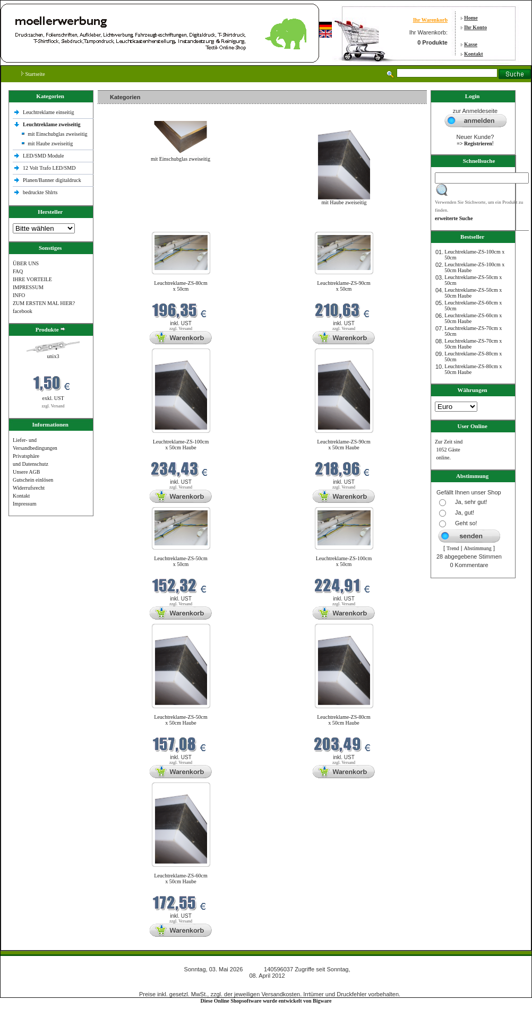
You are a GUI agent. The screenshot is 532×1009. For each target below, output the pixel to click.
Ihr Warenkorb (430, 20)
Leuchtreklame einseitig (49, 112)
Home (471, 18)
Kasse (470, 44)
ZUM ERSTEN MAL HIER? (44, 303)
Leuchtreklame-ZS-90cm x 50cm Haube (344, 444)
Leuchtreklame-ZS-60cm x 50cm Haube (181, 878)
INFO (19, 295)
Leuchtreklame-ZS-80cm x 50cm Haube (344, 720)
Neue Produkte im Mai (124, 225)
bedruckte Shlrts (40, 192)
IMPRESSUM (28, 287)
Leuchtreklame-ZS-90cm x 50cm (344, 286)
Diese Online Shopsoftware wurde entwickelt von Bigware (266, 1001)
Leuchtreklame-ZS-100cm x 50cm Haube (181, 444)
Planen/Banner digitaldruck (52, 180)
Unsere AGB (26, 472)
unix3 (53, 356)
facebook (22, 311)
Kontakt (473, 54)
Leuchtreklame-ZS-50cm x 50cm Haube (181, 720)
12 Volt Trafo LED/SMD (49, 168)
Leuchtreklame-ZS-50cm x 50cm (181, 561)
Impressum (24, 504)
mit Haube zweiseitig (50, 143)
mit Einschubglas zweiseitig (57, 134)
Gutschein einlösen (33, 480)
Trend (453, 548)
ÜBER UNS (26, 263)
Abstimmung (478, 548)
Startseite (33, 74)
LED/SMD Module (43, 156)
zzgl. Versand (53, 406)
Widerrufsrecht (29, 488)
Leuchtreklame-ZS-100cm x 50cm (344, 561)
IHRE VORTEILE (32, 279)
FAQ (18, 271)
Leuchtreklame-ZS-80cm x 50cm (181, 286)
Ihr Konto (475, 27)
